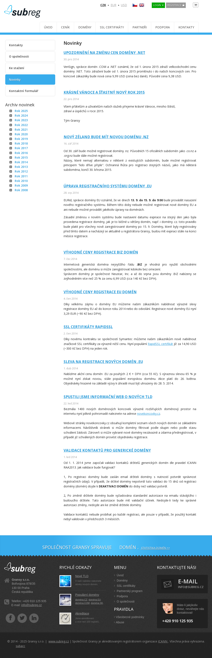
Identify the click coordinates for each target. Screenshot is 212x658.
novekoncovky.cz (148, 414)
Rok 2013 (21, 167)
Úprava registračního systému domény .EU (108, 186)
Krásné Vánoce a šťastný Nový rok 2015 (104, 92)
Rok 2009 (21, 185)
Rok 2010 (21, 181)
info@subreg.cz (31, 605)
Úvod (48, 27)
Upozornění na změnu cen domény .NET (104, 52)
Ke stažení (16, 68)
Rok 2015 (21, 157)
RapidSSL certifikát (160, 344)
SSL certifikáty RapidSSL (88, 326)
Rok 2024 (21, 115)
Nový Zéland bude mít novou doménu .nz (106, 136)
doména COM (82, 603)
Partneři (139, 27)
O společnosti (19, 56)
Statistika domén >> (155, 548)
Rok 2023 (21, 120)
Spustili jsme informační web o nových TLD (108, 396)
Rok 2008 (21, 190)
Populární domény (87, 594)
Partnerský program (128, 591)
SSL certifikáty (112, 27)
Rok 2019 (21, 139)
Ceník (65, 27)
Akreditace (82, 613)
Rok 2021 (21, 130)
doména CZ (81, 599)
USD (124, 5)
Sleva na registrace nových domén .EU (103, 361)
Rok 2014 (21, 162)
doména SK (97, 603)
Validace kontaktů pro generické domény (107, 450)
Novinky (15, 80)
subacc (20, 646)
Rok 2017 (21, 148)
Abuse (119, 622)
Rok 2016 (21, 153)
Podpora (162, 27)
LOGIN (157, 5)
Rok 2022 (21, 125)
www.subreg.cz (58, 641)
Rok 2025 (21, 111)
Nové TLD (82, 576)
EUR (113, 5)
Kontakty (186, 27)
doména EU (95, 599)
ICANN (163, 641)
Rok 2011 (21, 176)
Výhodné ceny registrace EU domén (100, 292)
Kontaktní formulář (23, 91)
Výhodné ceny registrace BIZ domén (101, 252)
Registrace (175, 5)
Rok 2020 (21, 134)
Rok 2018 (21, 143)
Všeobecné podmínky (129, 617)
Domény (84, 27)
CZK (103, 5)
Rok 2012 (21, 171)
